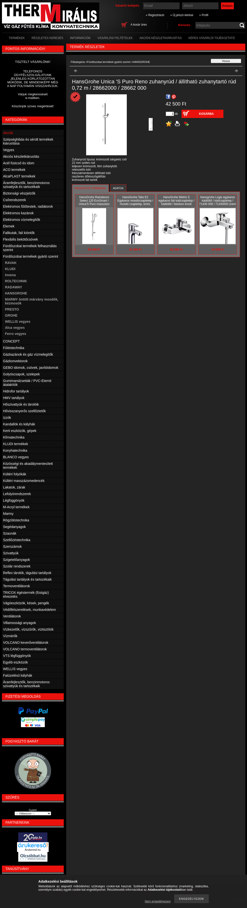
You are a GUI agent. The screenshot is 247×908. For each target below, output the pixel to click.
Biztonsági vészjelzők (19, 193)
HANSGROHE (16, 293)
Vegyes (8, 150)
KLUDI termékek (15, 444)
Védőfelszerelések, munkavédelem (29, 610)
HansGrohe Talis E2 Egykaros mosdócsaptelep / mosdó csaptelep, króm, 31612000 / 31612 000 (135, 202)
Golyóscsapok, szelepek (21, 374)
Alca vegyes (15, 328)
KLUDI (10, 269)
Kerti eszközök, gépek (20, 431)
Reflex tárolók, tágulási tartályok (27, 573)
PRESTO (12, 309)
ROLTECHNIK (16, 281)
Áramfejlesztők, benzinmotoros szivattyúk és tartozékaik (26, 185)
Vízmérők (10, 636)
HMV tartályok (14, 398)
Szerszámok (12, 546)
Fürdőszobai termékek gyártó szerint (108, 61)
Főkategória (78, 61)
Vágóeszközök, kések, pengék (26, 603)
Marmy (8, 514)
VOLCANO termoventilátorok (25, 649)
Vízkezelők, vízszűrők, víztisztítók (28, 629)
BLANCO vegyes (16, 457)
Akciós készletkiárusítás (21, 156)
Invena (10, 275)
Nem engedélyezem (158, 901)
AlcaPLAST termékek (19, 176)
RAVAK (11, 263)
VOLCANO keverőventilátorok (25, 642)
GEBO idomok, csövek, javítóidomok (30, 368)
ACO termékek (14, 170)
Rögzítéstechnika (16, 520)
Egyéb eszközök (15, 662)
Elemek (9, 226)
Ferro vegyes (15, 334)
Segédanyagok (14, 527)
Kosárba (206, 114)
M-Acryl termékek (16, 507)
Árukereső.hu (33, 849)
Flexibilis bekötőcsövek (20, 239)
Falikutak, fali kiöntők (19, 233)
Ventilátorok (12, 616)
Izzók (7, 418)
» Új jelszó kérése (181, 15)
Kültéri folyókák (14, 474)
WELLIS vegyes (17, 321)
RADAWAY (13, 287)
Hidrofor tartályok (16, 391)
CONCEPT (11, 341)
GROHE (11, 315)
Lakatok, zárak (14, 487)
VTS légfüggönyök (17, 656)
